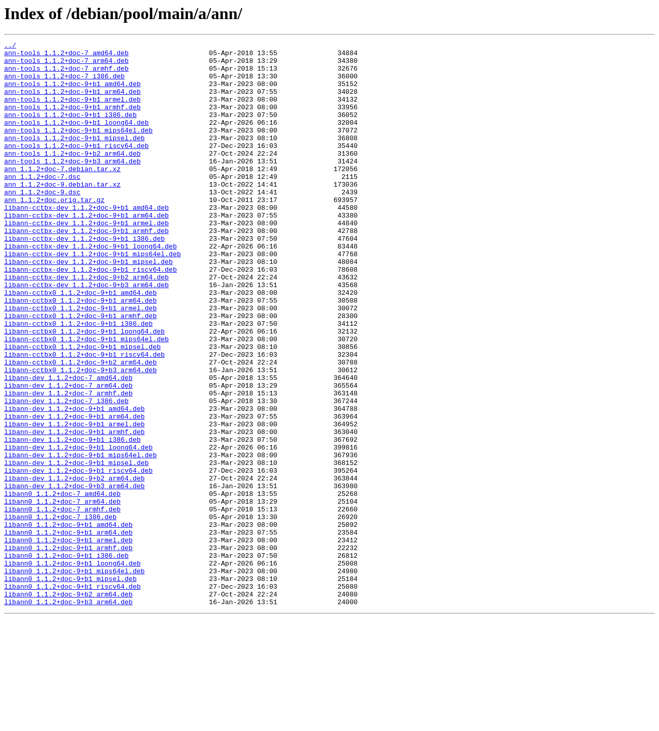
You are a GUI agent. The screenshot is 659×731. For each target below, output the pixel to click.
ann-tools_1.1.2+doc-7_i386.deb (64, 83)
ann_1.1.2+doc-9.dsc (42, 222)
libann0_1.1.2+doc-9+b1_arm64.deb (68, 631)
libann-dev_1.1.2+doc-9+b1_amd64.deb (74, 482)
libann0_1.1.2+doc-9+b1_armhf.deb (68, 649)
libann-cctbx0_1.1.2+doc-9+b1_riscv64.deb (84, 417)
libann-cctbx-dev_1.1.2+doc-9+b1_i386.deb (84, 278)
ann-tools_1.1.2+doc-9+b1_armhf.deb (72, 120)
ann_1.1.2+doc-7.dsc (42, 204)
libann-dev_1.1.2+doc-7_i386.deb (66, 473)
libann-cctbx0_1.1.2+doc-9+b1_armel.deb (80, 362)
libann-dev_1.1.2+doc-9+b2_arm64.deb (74, 566)
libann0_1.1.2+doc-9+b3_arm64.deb (68, 714)
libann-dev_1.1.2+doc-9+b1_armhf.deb (74, 510)
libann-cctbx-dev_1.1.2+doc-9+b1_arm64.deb (86, 250)
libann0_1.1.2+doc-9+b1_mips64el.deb (74, 677)
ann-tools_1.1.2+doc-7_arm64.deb (66, 65)
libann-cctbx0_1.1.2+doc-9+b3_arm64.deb (80, 436)
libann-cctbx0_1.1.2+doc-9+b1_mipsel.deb (82, 408)
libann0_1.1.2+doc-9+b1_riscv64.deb (72, 696)
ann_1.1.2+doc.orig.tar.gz (54, 232)
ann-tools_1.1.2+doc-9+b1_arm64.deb (72, 102)
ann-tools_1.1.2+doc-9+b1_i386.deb (70, 130)
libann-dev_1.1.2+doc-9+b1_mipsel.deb (76, 547)
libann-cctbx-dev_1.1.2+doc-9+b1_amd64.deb (86, 241)
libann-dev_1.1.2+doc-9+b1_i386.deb (72, 519)
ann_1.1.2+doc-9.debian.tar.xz (62, 213)
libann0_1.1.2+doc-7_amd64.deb (62, 584)
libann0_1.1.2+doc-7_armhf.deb (62, 603)
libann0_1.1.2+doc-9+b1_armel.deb (68, 640)
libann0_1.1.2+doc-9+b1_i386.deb (66, 658)
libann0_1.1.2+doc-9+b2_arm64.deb (68, 705)
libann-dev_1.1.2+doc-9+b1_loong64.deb (78, 529)
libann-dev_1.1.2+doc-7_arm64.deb (68, 454)
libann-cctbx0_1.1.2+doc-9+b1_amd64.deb (80, 343)
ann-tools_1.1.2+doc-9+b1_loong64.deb (76, 139)
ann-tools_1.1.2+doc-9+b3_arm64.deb (72, 185)
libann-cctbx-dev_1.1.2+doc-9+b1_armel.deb (86, 259)
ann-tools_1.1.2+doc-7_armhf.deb (66, 74)
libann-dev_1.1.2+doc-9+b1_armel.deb (74, 501)
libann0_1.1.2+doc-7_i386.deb (60, 612)
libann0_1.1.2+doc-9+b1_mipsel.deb (70, 686)
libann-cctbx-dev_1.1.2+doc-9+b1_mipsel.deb (88, 306)
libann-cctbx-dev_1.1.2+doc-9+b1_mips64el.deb (92, 297)
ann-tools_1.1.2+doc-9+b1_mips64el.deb (78, 148)
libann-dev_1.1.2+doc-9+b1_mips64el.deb (80, 538)
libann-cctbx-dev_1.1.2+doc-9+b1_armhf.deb (86, 269)
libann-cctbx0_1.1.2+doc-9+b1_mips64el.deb (86, 399)
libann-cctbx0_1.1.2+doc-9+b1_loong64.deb (84, 389)
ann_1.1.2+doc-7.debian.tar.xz (62, 195)
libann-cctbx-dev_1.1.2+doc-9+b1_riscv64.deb (90, 315)
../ (10, 46)
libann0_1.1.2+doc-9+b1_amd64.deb (68, 621)
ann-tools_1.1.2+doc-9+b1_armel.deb (72, 111)
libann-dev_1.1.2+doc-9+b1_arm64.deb (74, 491)
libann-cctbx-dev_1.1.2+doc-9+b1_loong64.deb (90, 287)
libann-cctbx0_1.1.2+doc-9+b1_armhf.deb (80, 371)
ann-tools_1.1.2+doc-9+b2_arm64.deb (72, 176)
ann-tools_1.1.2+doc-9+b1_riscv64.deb (76, 167)
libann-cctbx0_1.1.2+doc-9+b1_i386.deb (78, 380)
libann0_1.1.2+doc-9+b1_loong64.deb (72, 668)
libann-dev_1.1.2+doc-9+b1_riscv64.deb (78, 556)
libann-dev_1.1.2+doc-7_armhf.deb (68, 464)
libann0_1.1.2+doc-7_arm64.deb (62, 594)
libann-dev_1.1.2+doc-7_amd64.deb (68, 445)
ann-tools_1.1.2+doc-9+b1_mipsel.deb (74, 157)
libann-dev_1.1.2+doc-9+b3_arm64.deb (74, 575)
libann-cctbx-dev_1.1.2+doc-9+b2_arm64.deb (86, 324)
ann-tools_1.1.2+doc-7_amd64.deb (66, 55)
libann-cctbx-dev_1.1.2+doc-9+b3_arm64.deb (86, 334)
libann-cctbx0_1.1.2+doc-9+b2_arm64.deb (80, 426)
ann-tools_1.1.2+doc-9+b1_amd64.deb (72, 92)
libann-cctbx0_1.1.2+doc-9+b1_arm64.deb (80, 352)
